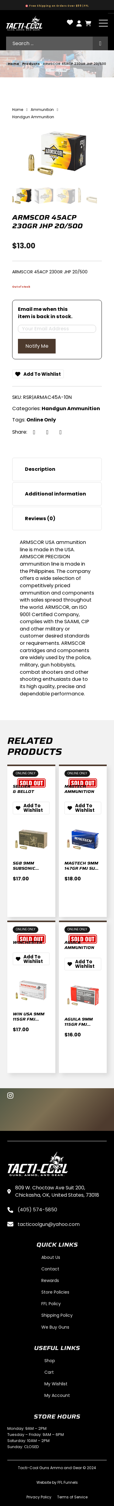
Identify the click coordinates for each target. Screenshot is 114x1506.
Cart (49, 1372)
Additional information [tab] (55, 493)
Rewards (50, 1280)
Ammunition (42, 109)
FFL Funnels (67, 1482)
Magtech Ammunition (79, 789)
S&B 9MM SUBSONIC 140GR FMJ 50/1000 (24, 873)
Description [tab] (40, 469)
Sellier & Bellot (23, 789)
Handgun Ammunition (71, 408)
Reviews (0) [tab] (40, 518)
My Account (57, 1395)
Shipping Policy (57, 1315)
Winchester (27, 942)
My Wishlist (55, 1384)
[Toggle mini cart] (88, 23)
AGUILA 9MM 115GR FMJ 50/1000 (78, 1024)
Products (31, 63)
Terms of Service (72, 1497)
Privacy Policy (38, 1497)
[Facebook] (34, 432)
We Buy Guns (55, 1327)
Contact (50, 1269)
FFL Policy (51, 1304)
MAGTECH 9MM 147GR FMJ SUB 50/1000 (81, 868)
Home (13, 63)
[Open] (103, 23)
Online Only (41, 419)
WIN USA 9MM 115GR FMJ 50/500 (28, 1019)
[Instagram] (10, 1096)
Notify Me (37, 346)
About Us (50, 1257)
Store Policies (55, 1292)
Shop (49, 1361)
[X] (47, 432)
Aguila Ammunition (79, 945)
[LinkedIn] (60, 432)
